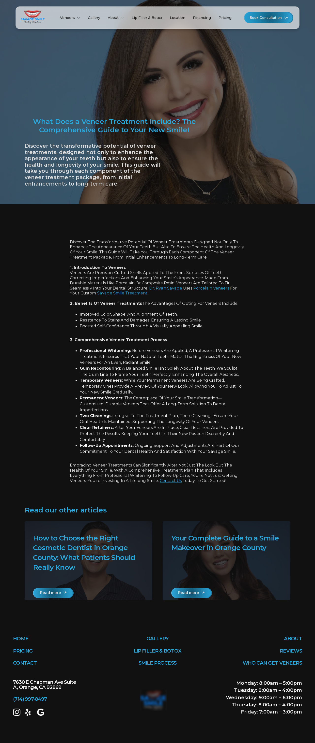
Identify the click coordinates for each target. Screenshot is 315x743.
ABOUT (293, 638)
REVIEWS (291, 651)
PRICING (23, 651)
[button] (70, 18)
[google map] (40, 712)
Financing (202, 17)
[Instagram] (16, 712)
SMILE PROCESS (157, 663)
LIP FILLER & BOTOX (157, 651)
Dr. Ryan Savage (165, 288)
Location (177, 17)
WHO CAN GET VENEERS (272, 663)
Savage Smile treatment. (122, 293)
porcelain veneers (211, 288)
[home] (33, 18)
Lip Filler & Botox (147, 17)
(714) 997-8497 (30, 699)
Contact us (171, 480)
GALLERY (157, 638)
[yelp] (28, 712)
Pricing (225, 17)
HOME (21, 638)
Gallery (94, 17)
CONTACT (25, 663)
